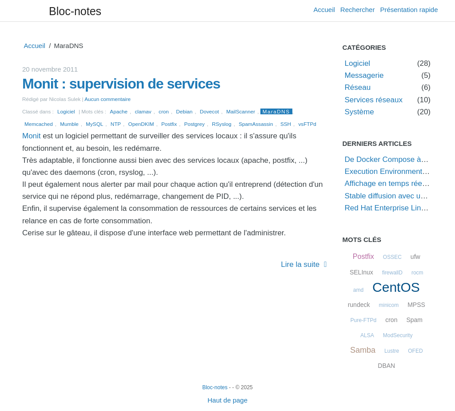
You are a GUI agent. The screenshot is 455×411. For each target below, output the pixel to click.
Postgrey (194, 124)
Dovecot (209, 111)
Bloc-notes (75, 11)
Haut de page (227, 400)
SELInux (361, 272)
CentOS (396, 287)
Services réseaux (374, 100)
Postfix (169, 124)
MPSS (416, 304)
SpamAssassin (256, 124)
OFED (415, 351)
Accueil (324, 9)
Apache (119, 111)
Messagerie (364, 75)
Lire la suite (300, 264)
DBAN (386, 365)
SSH (285, 124)
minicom (389, 305)
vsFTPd (307, 124)
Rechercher (357, 9)
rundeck (359, 304)
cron (164, 111)
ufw (415, 256)
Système (359, 112)
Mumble (69, 124)
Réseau (358, 87)
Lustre (391, 351)
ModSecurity (398, 335)
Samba (362, 350)
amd (358, 290)
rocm (417, 273)
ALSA (367, 335)
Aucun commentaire (107, 99)
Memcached (38, 124)
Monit (31, 136)
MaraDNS (276, 111)
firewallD (392, 273)
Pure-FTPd (364, 320)
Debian (184, 111)
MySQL (94, 124)
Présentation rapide (409, 9)
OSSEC (392, 257)
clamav (143, 111)
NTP (116, 124)
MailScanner (240, 111)
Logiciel (66, 111)
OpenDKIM (141, 124)
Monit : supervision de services (121, 84)
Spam (414, 319)
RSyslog (221, 124)
